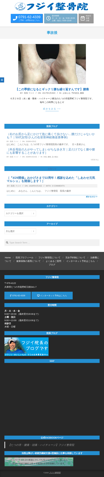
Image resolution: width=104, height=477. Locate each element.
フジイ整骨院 (55, 473)
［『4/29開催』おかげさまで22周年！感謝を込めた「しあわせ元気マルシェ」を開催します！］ (51, 179)
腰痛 (82, 93)
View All (95, 160)
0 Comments (58, 186)
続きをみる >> (52, 108)
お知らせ (66, 93)
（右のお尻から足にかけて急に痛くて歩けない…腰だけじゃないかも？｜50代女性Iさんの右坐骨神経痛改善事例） (51, 135)
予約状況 (75, 93)
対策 (45, 157)
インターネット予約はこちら (52, 295)
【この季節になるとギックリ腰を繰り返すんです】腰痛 (52, 89)
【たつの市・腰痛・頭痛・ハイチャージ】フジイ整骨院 (41, 444)
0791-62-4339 (17, 295)
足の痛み (55, 157)
